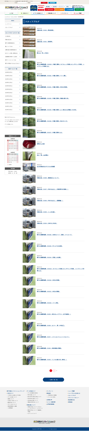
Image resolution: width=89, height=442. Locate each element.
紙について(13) (8, 46)
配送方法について (12, 411)
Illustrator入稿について (33, 407)
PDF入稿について (32, 403)
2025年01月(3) (8, 99)
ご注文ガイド (10, 402)
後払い (67, 6)
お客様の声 (49, 408)
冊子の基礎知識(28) (10, 43)
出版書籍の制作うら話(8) (11, 56)
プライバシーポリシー (73, 406)
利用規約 (70, 411)
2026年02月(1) (8, 72)
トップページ (7, 16)
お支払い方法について (13, 409)
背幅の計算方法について (33, 411)
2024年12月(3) (8, 102)
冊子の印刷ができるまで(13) (12, 63)
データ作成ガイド (31, 400)
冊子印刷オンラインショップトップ (15, 400)
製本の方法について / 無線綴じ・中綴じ (35, 420)
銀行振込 (48, 6)
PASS (29, 2)
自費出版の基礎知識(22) (11, 49)
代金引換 (54, 6)
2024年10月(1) (8, 109)
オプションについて (32, 422)
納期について (11, 407)
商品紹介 (49, 402)
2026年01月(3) (8, 75)
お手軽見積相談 (50, 413)
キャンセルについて (12, 413)
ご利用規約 (10, 417)
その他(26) (7, 36)
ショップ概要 (71, 400)
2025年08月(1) (8, 85)
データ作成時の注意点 (33, 402)
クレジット (61, 6)
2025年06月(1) (8, 89)
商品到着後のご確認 (12, 415)
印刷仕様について (31, 414)
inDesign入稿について (33, 409)
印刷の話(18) (8, 39)
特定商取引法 (71, 408)
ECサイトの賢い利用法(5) (11, 53)
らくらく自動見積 (51, 411)
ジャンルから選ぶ (52, 406)
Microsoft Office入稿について (34, 405)
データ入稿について (12, 406)
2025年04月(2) (8, 92)
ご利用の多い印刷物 (52, 404)
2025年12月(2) (8, 79)
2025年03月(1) (8, 96)
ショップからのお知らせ (74, 402)
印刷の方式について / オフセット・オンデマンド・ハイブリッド (35, 416)
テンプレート (50, 400)
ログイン (44, 2)
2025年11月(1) (8, 82)
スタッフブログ (14, 16)
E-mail (16, 2)
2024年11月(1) (8, 106)
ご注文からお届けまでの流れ (14, 404)
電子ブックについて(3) (10, 60)
